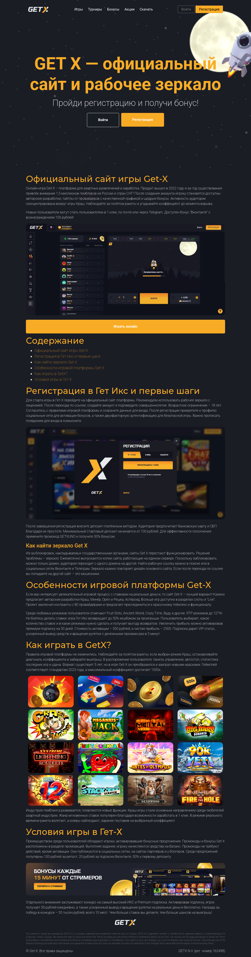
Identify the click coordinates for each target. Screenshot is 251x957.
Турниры (95, 9)
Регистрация (209, 9)
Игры (78, 9)
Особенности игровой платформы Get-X (69, 368)
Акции (129, 9)
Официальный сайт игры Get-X (61, 350)
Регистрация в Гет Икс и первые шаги (67, 356)
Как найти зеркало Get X (55, 362)
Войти (186, 9)
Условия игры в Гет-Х (53, 379)
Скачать (146, 9)
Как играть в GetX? (50, 373)
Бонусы (113, 9)
